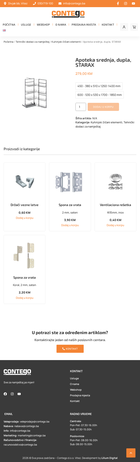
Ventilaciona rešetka (115, 205)
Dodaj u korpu (103, 106)
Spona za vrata (70, 205)
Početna (9, 24)
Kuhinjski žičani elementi (66, 41)
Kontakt (108, 24)
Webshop (43, 24)
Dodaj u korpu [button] (24, 217)
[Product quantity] (80, 107)
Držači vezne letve (24, 205)
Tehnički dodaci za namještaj (32, 41)
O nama (60, 24)
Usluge (26, 24)
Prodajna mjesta (84, 24)
